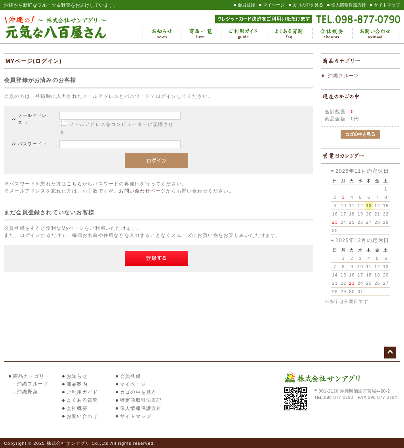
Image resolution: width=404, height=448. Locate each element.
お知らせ (162, 34)
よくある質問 (289, 34)
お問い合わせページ (142, 191)
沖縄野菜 (27, 392)
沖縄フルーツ (343, 75)
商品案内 (77, 384)
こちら (74, 184)
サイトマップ (387, 4)
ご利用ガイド (244, 34)
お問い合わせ (376, 34)
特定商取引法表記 (141, 400)
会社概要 (332, 34)
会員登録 (246, 4)
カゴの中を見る (308, 4)
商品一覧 (201, 34)
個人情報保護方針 (348, 4)
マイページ (274, 4)
